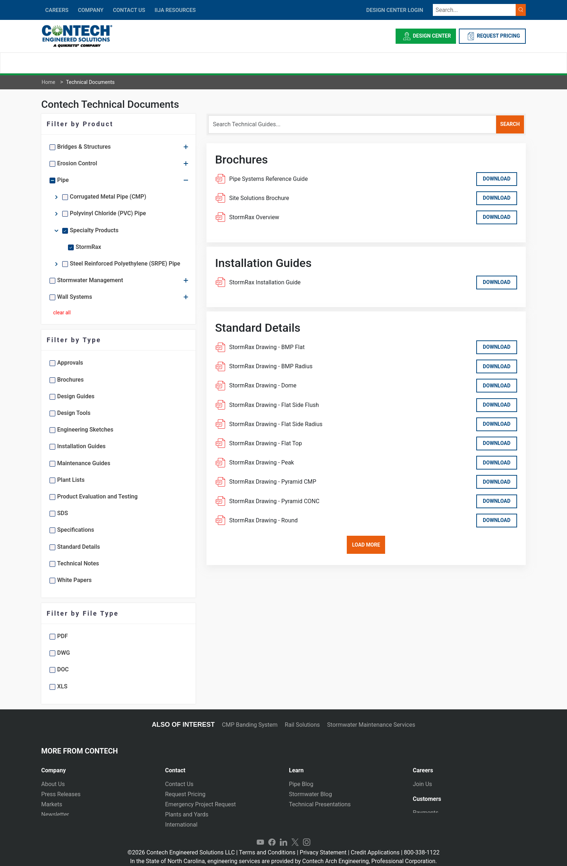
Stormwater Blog (310, 794)
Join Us (422, 784)
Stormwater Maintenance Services (371, 724)
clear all (62, 312)
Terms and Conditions (267, 845)
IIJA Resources (175, 10)
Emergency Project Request (200, 804)
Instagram (307, 836)
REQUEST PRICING (492, 36)
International (181, 824)
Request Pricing (185, 794)
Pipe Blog (301, 784)
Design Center (426, 36)
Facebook (272, 836)
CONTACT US (129, 10)
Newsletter (55, 814)
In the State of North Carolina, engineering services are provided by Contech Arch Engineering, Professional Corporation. (283, 854)
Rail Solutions (302, 724)
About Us (53, 784)
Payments (426, 812)
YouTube (260, 836)
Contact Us (179, 784)
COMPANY (90, 10)
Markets (51, 804)
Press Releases (61, 794)
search (510, 124)
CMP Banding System (250, 724)
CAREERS (56, 10)
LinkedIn (283, 836)
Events (49, 824)
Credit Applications (375, 845)
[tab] (97, 767)
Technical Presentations (320, 804)
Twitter (295, 836)
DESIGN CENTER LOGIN (394, 10)
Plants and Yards (187, 814)
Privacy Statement (323, 845)
